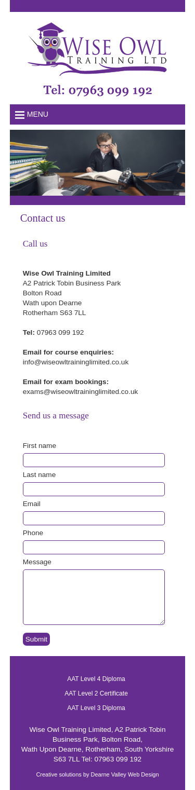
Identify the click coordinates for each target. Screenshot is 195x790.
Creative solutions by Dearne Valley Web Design (97, 774)
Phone (33, 533)
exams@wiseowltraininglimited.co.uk (80, 392)
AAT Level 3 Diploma (96, 708)
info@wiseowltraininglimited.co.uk (75, 362)
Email (32, 504)
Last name (39, 475)
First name (39, 446)
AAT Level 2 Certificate (96, 693)
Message (37, 562)
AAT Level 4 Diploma (96, 679)
